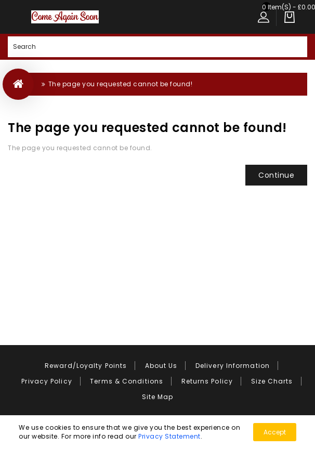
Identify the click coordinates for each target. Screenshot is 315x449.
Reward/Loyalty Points (86, 365)
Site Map (158, 396)
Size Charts (272, 381)
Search (296, 46)
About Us (161, 365)
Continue (276, 175)
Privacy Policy (46, 381)
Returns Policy (207, 381)
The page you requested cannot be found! (120, 84)
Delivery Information (232, 365)
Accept (275, 432)
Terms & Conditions (126, 381)
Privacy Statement (169, 436)
